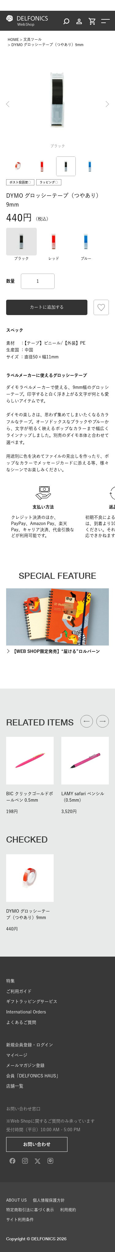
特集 (10, 981)
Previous (8, 104)
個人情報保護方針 (49, 1200)
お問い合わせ (37, 1144)
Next (107, 104)
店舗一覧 (14, 1086)
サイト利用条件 (20, 1220)
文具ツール (32, 39)
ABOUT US (16, 1200)
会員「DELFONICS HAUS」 (33, 1076)
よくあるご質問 (21, 1022)
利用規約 (68, 1210)
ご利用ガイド (19, 991)
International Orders (26, 1012)
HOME (13, 39)
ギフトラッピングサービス (31, 1001)
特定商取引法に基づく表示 (30, 1210)
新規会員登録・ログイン (29, 1045)
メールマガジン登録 (25, 1065)
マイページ (16, 1055)
